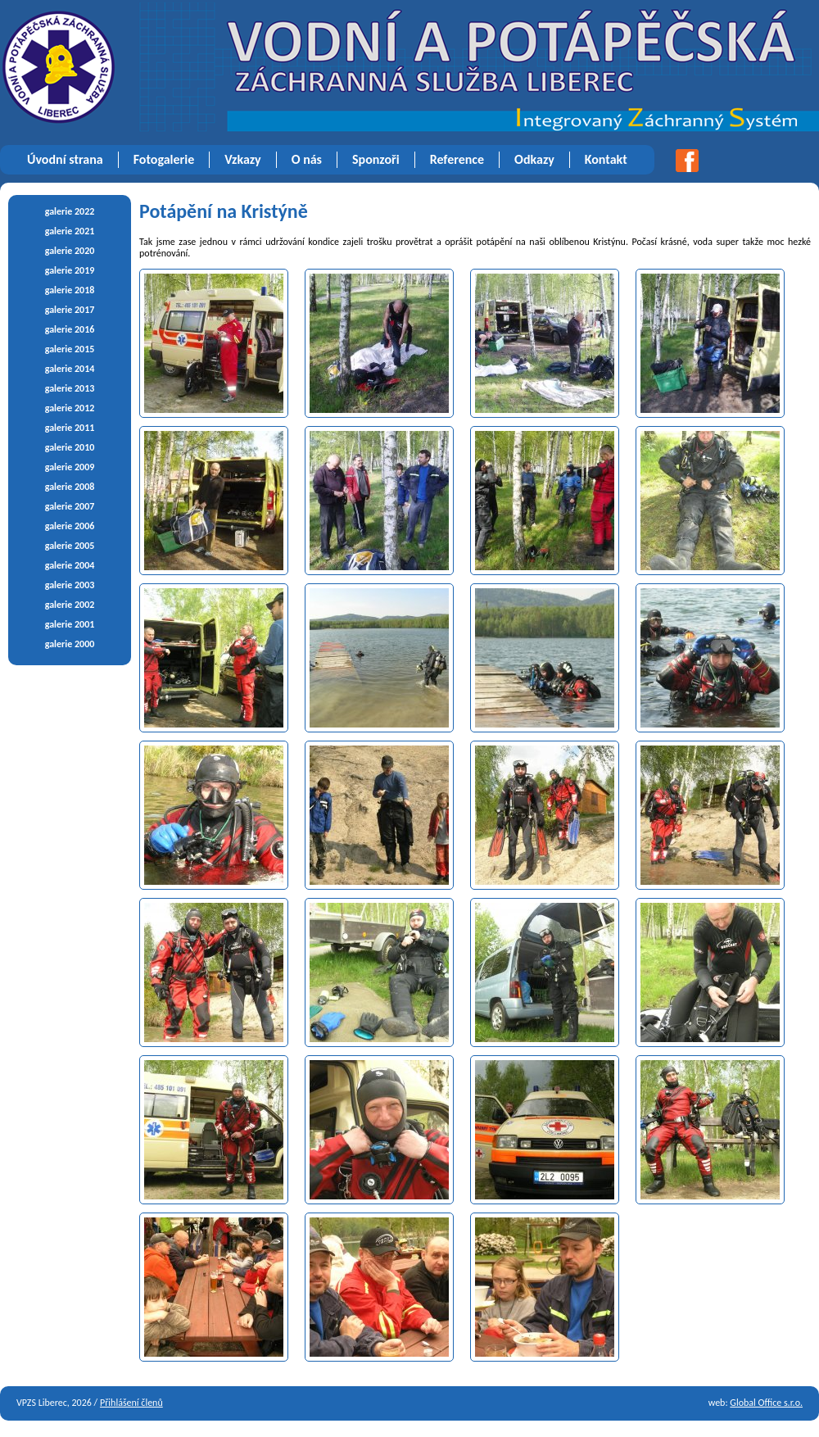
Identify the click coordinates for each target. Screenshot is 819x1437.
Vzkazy (242, 159)
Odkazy (534, 159)
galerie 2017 (70, 309)
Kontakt (606, 159)
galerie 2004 (70, 565)
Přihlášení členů (131, 1402)
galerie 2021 (70, 231)
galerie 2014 (70, 368)
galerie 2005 (70, 545)
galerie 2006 (70, 526)
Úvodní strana (65, 159)
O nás (307, 159)
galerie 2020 (70, 250)
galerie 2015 (70, 349)
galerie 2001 (70, 624)
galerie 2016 (70, 329)
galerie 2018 (70, 290)
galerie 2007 (70, 506)
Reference (457, 159)
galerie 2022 (70, 211)
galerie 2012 (70, 408)
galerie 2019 (70, 270)
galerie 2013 (70, 388)
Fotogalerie (164, 159)
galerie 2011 (70, 427)
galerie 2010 (70, 447)
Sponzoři (376, 159)
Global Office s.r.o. (766, 1402)
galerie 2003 (70, 585)
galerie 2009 (70, 467)
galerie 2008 (70, 486)
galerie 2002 (70, 604)
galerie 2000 (70, 644)
